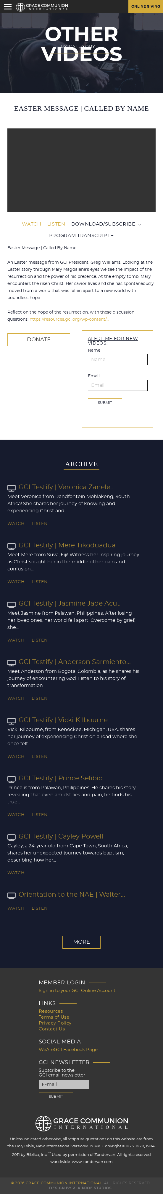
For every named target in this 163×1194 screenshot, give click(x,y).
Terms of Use (54, 1017)
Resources (51, 1011)
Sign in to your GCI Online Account (77, 991)
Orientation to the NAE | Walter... (66, 894)
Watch (31, 224)
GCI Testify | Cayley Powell (55, 836)
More (81, 942)
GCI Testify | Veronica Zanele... (61, 487)
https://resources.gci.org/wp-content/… (69, 319)
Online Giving (145, 6)
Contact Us (52, 1029)
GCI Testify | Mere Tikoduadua (61, 545)
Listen (56, 224)
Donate (39, 339)
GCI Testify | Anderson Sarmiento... (69, 662)
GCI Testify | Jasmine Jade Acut (63, 603)
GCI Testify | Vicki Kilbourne (57, 720)
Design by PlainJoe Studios (80, 1188)
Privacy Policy (55, 1023)
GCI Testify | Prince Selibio (55, 778)
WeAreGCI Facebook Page (68, 1050)
